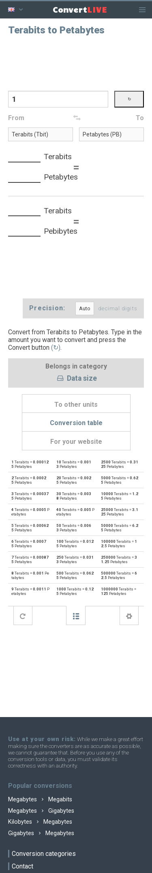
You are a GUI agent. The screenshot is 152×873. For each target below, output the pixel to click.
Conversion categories (44, 854)
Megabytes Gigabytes (41, 810)
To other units (76, 404)
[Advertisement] (76, 62)
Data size (76, 378)
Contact (22, 866)
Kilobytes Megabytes (40, 821)
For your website (76, 441)
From (16, 118)
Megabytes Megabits (40, 799)
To (140, 118)
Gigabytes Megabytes (41, 833)
